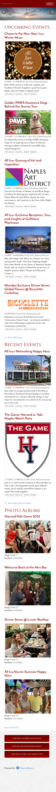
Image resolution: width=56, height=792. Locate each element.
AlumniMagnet (25, 768)
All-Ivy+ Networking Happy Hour (27, 351)
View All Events (15, 337)
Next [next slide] (52, 12)
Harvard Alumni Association (27, 738)
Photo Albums (22, 510)
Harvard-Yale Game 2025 (22, 516)
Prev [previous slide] (3, 12)
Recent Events (22, 344)
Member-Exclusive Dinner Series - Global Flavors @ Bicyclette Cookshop (27, 289)
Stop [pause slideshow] (29, 10)
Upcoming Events (27, 27)
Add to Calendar (30, 94)
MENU (50, 3)
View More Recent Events (19, 503)
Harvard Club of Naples (7, 3)
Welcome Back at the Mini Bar (25, 567)
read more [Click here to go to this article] (18, 94)
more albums (11, 727)
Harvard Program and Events (27, 746)
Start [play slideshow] (27, 10)
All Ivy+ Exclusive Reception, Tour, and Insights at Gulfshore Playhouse (27, 219)
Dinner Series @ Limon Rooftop (26, 620)
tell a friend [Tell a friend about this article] (9, 94)
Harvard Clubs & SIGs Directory (27, 754)
